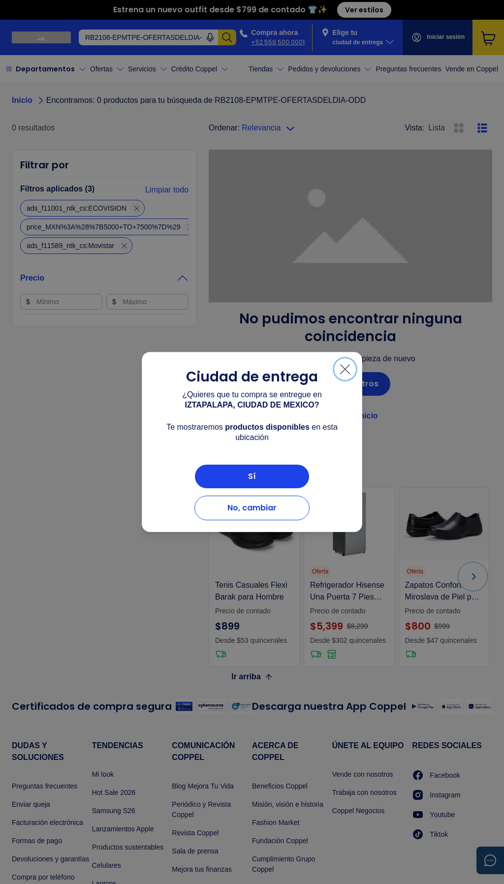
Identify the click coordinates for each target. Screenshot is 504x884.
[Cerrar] (345, 369)
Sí (252, 476)
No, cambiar (252, 507)
